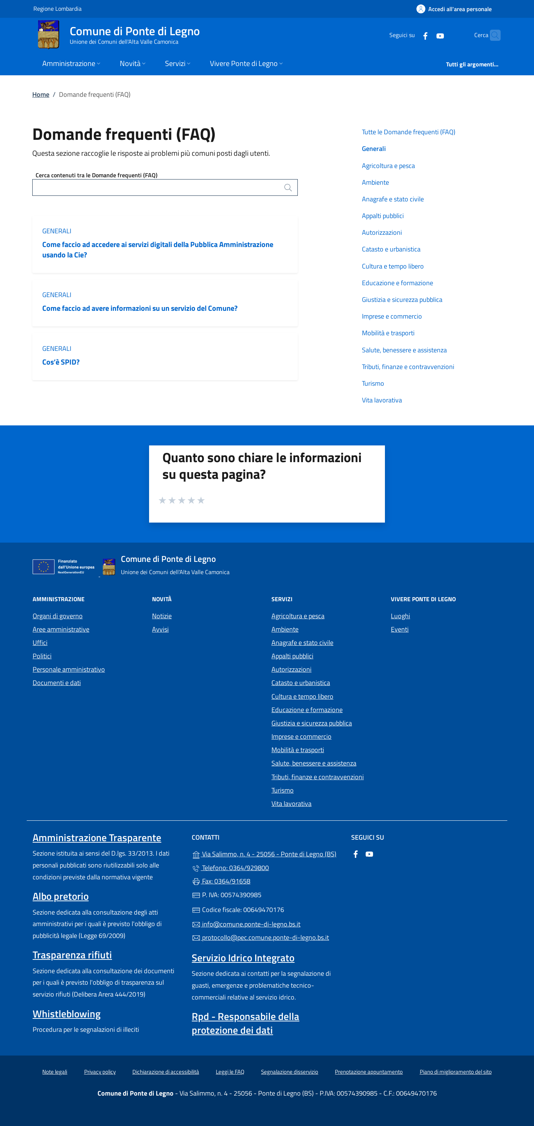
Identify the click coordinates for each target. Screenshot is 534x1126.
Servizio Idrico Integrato (243, 957)
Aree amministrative (61, 629)
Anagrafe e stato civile (393, 199)
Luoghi (400, 616)
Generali (56, 231)
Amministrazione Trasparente (97, 837)
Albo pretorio (61, 896)
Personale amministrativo (69, 669)
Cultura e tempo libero (393, 266)
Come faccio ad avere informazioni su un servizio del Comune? (140, 308)
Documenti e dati (57, 683)
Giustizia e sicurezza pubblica (402, 299)
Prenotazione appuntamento (369, 1071)
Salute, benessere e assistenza (404, 350)
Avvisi (160, 629)
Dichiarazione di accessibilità (165, 1071)
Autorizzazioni (382, 232)
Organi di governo (58, 616)
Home (40, 94)
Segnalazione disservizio (289, 1071)
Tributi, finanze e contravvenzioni (408, 367)
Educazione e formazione (397, 283)
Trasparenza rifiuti (72, 954)
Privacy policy (100, 1071)
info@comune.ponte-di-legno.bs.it (246, 924)
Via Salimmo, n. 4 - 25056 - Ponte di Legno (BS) (267, 853)
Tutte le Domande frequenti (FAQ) (408, 132)
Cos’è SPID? (61, 362)
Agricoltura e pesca (388, 166)
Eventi (400, 629)
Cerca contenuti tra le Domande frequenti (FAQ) (97, 175)
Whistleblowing (66, 1013)
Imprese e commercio (392, 316)
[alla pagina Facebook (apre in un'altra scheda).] (410, 35)
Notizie (162, 616)
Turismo (373, 383)
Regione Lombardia (57, 8)
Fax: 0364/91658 (221, 881)
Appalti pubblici (383, 216)
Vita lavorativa (382, 400)
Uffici (40, 643)
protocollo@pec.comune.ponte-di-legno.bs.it (260, 937)
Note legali (54, 1071)
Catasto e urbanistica (391, 249)
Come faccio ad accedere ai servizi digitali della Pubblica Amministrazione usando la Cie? (157, 249)
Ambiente (375, 182)
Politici (42, 656)
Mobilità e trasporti (388, 333)
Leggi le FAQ (230, 1071)
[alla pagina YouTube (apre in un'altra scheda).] (425, 35)
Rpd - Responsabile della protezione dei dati (245, 1022)
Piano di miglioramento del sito (456, 1071)
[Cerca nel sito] (492, 35)
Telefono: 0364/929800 (230, 868)
